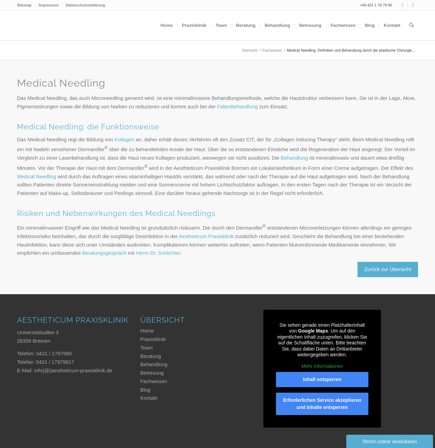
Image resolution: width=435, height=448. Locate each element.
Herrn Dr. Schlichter (158, 253)
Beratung (150, 356)
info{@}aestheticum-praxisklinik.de (73, 370)
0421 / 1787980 (54, 353)
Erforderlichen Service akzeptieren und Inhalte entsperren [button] (322, 403)
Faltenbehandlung (237, 106)
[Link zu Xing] (413, 5)
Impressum (49, 5)
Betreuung (152, 373)
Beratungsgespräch (104, 253)
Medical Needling (36, 176)
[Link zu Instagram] (402, 5)
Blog (145, 390)
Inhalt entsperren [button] (322, 379)
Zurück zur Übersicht (387, 269)
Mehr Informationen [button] (322, 366)
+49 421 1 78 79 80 (376, 5)
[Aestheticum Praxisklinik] (68, 25)
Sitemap (24, 5)
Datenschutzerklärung (85, 5)
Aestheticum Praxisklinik (206, 236)
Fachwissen (153, 381)
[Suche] (411, 25)
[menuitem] (26, 5)
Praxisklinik (153, 339)
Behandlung (294, 158)
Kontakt (149, 398)
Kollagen (124, 139)
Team (146, 348)
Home (147, 331)
